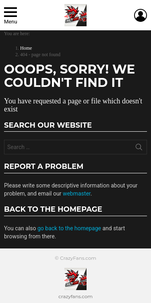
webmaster (77, 193)
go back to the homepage (69, 228)
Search (139, 149)
